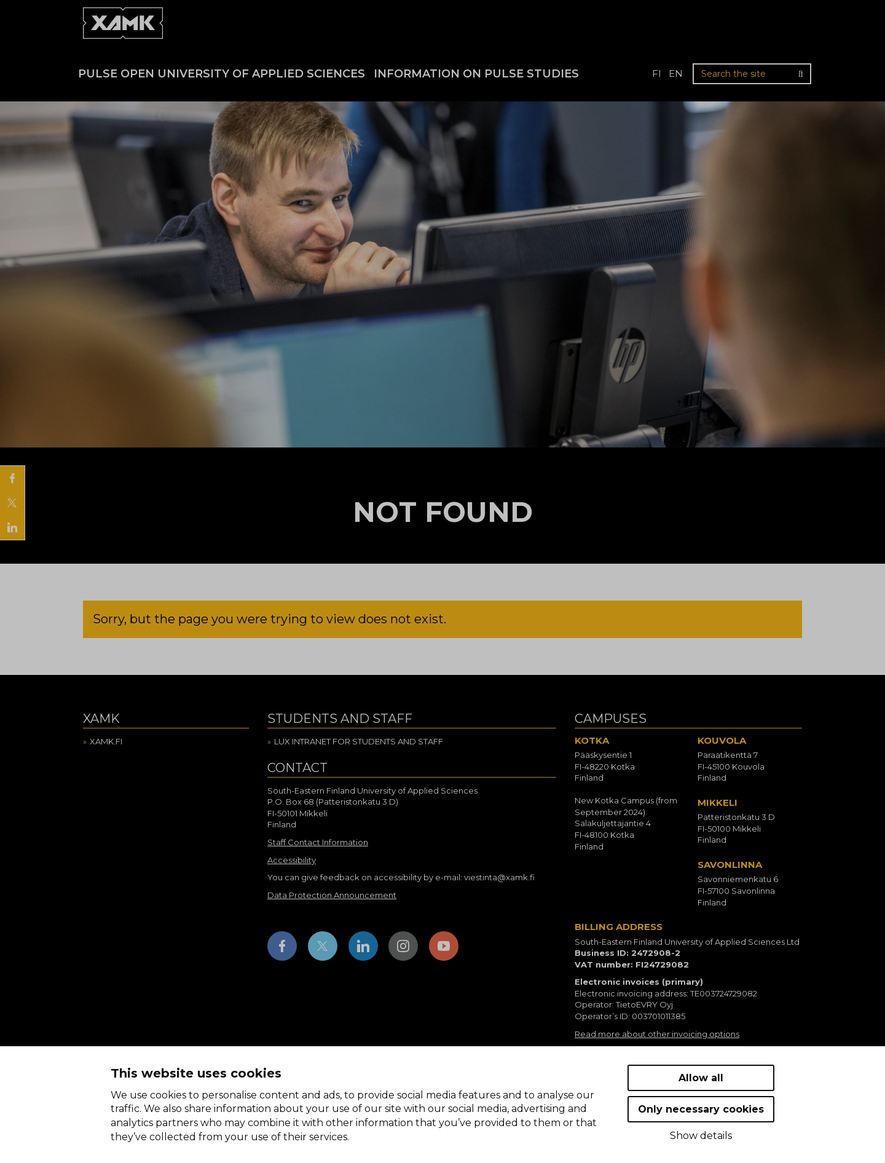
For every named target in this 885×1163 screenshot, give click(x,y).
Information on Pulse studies (476, 74)
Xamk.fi (106, 741)
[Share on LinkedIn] (12, 527)
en (676, 73)
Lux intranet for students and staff (358, 741)
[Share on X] (12, 503)
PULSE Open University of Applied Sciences (221, 74)
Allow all (700, 1078)
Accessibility (291, 860)
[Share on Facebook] (12, 478)
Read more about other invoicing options (657, 1034)
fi (656, 73)
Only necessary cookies (701, 1109)
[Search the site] (752, 73)
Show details (701, 1135)
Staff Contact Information (317, 842)
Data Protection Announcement (331, 895)
